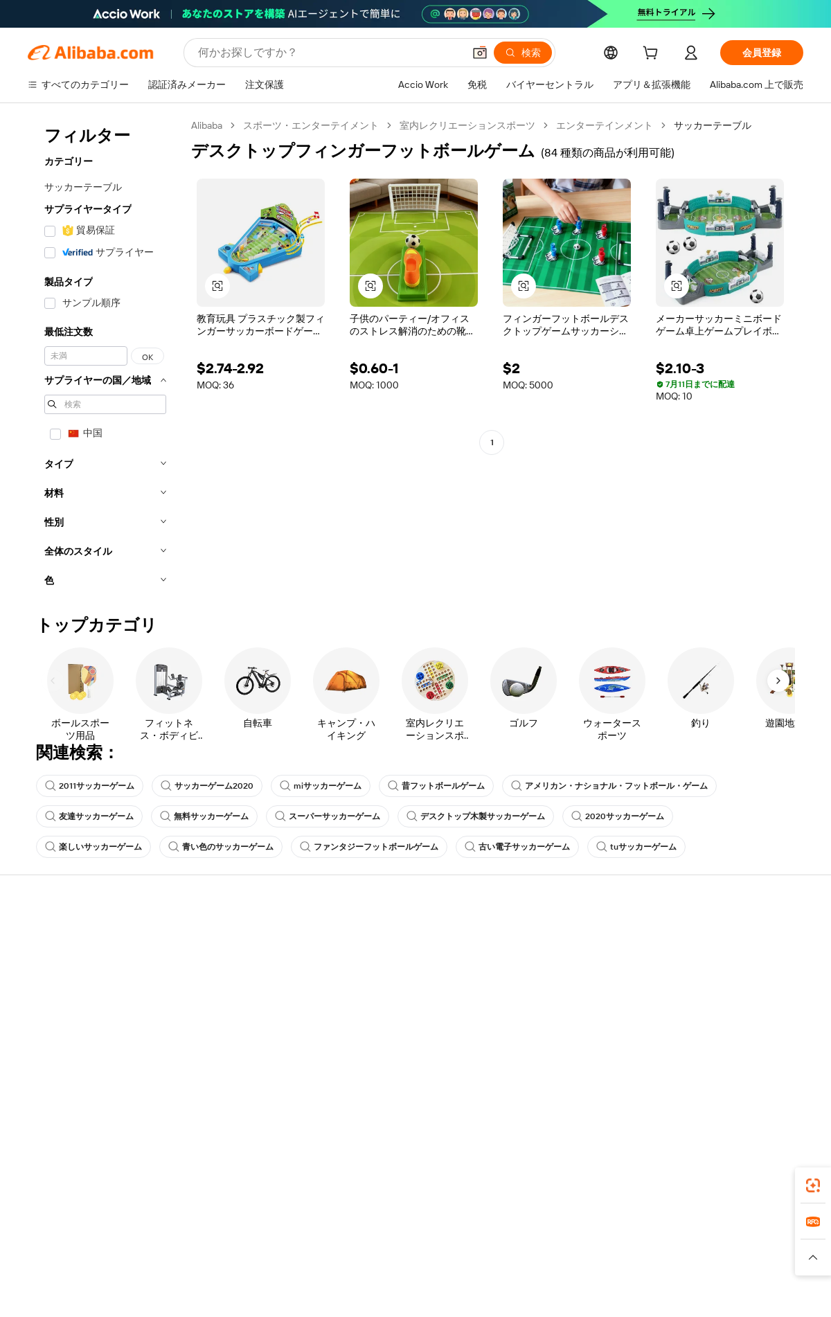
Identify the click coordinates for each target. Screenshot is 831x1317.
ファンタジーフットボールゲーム (369, 846)
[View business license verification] (535, 1291)
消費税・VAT (374, 990)
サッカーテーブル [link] (712, 125)
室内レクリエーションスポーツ (467, 125)
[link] (813, 1185)
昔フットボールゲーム (436, 785)
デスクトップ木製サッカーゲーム (475, 816)
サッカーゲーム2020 (207, 785)
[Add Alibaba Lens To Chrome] (220, 1181)
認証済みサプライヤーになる (569, 990)
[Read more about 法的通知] (248, 1263)
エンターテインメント (604, 125)
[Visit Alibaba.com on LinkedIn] (692, 1072)
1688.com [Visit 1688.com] (254, 1242)
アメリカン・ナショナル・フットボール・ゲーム (609, 785)
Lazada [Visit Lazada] (434, 1242)
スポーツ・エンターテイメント (311, 125)
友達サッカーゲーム (89, 816)
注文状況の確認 (62, 990)
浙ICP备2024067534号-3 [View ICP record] (751, 1290)
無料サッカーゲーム (204, 816)
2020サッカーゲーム (617, 816)
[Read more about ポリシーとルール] (181, 1263)
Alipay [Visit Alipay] (395, 1242)
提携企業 (525, 1017)
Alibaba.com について (711, 938)
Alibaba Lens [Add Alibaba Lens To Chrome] (57, 1181)
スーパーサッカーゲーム (327, 816)
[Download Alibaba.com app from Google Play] (756, 1181)
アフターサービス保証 (235, 1017)
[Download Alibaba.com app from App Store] (654, 1181)
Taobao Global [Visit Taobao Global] (491, 1242)
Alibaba (206, 125)
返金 (37, 1017)
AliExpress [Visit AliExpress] (199, 1242)
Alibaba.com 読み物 (388, 1017)
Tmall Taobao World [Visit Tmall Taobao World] (328, 1242)
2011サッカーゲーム (89, 785)
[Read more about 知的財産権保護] (400, 1263)
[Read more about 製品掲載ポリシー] (317, 1263)
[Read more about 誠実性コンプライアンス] (634, 1263)
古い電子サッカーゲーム (517, 846)
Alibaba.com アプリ (468, 1181)
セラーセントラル (544, 964)
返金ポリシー (216, 964)
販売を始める (535, 938)
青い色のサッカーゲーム (221, 846)
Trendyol (581, 1242)
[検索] (523, 53)
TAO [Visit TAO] (542, 1242)
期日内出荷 (211, 990)
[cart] (653, 54)
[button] (480, 52)
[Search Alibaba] (329, 52)
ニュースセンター (703, 990)
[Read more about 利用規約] (551, 1263)
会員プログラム (380, 964)
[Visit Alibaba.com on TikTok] (775, 1072)
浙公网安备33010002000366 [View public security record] (612, 1290)
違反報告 (47, 1043)
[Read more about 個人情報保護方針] (483, 1263)
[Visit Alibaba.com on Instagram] (733, 1072)
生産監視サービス (226, 1043)
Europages (635, 1242)
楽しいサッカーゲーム (93, 846)
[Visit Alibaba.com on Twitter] (712, 1072)
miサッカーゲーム (320, 785)
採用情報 (684, 1017)
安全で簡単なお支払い (235, 938)
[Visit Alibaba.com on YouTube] (754, 1072)
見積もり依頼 (375, 938)
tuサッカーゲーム (636, 846)
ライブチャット (62, 964)
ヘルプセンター (62, 938)
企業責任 (684, 964)
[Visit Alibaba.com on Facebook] (671, 1072)
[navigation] (105, 357)
